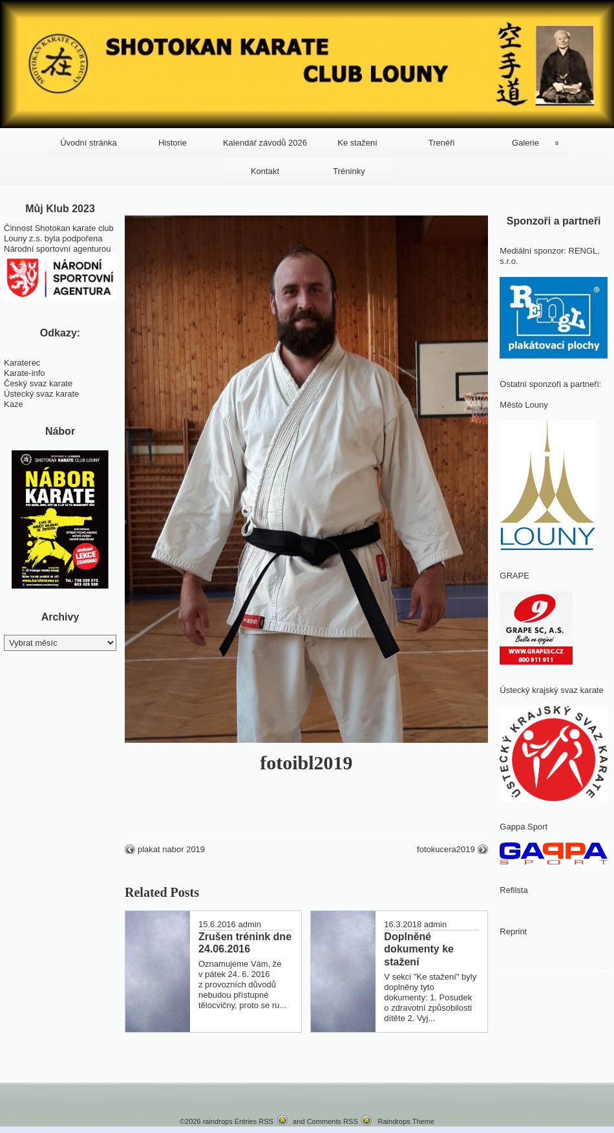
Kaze (13, 404)
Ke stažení (357, 143)
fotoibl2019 (306, 762)
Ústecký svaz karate (41, 394)
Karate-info (24, 373)
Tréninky (349, 171)
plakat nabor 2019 (171, 849)
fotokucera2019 (446, 849)
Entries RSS (254, 1121)
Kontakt (265, 171)
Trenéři (442, 143)
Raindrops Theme (405, 1121)
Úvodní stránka (88, 143)
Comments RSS (332, 1121)
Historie (172, 143)
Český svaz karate (38, 383)
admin (249, 924)
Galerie (525, 143)
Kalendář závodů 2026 (265, 143)
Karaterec (22, 363)
